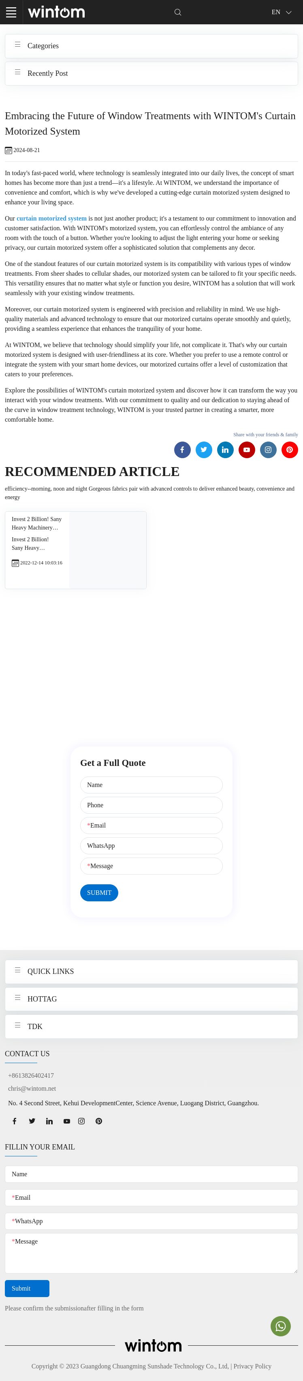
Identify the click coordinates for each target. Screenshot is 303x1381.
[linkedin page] (49, 1121)
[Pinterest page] (290, 450)
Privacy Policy (253, 1366)
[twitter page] (32, 1121)
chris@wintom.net (32, 1088)
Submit (27, 1289)
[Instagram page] (268, 450)
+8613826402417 (31, 1075)
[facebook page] (14, 1121)
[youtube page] (66, 1121)
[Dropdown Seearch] (178, 12)
